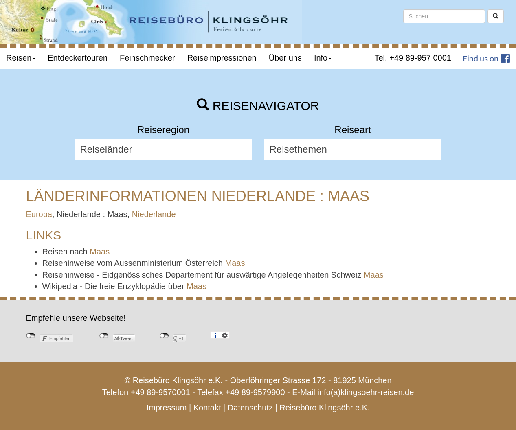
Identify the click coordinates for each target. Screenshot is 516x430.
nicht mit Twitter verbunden (104, 335)
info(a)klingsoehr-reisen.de (366, 392)
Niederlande (154, 214)
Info (323, 57)
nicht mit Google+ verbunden (164, 335)
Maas (100, 251)
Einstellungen (225, 335)
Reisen (20, 57)
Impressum (166, 407)
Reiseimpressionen (222, 57)
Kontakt (207, 407)
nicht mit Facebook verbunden (30, 335)
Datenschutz (250, 407)
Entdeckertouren (78, 57)
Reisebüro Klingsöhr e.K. (324, 407)
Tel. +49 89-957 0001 (413, 57)
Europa (39, 214)
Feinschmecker (147, 57)
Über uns (285, 57)
